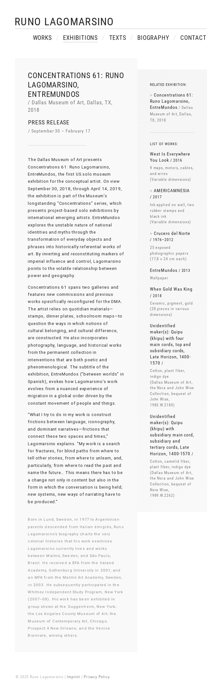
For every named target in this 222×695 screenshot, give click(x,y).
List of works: (164, 144)
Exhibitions (80, 38)
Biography (153, 38)
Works (42, 38)
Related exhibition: (168, 85)
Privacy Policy (97, 677)
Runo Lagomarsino (64, 22)
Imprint (73, 677)
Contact (193, 38)
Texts (117, 38)
